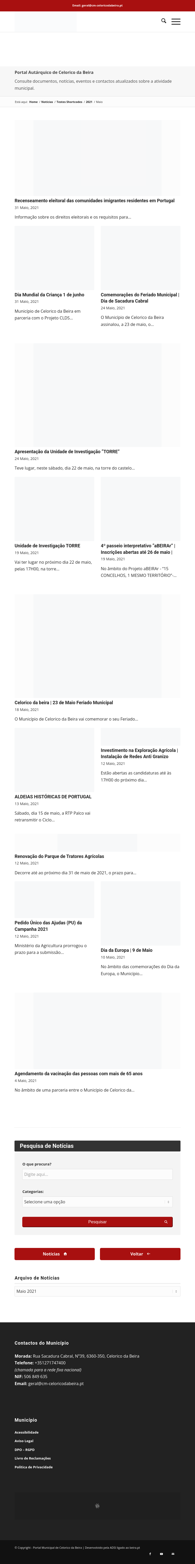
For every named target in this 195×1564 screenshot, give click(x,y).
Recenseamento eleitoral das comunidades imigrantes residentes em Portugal (95, 200)
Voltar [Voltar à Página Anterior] (136, 1254)
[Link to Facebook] (150, 1555)
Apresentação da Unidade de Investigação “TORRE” (67, 451)
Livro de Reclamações (33, 1458)
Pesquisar (97, 1222)
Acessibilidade (26, 1432)
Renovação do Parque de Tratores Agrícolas (59, 856)
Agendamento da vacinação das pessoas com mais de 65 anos (78, 1073)
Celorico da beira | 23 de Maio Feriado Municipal (64, 702)
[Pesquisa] (161, 21)
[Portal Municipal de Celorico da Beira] (81, 21)
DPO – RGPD (24, 1449)
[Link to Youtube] (161, 1555)
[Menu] (173, 21)
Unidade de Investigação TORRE (47, 545)
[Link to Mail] (173, 1555)
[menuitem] (161, 21)
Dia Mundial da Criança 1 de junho (49, 294)
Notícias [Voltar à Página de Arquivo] (51, 1254)
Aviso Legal (24, 1441)
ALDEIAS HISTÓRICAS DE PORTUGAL (53, 796)
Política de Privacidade (34, 1467)
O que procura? (36, 1164)
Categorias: (33, 1191)
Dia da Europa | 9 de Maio (126, 950)
